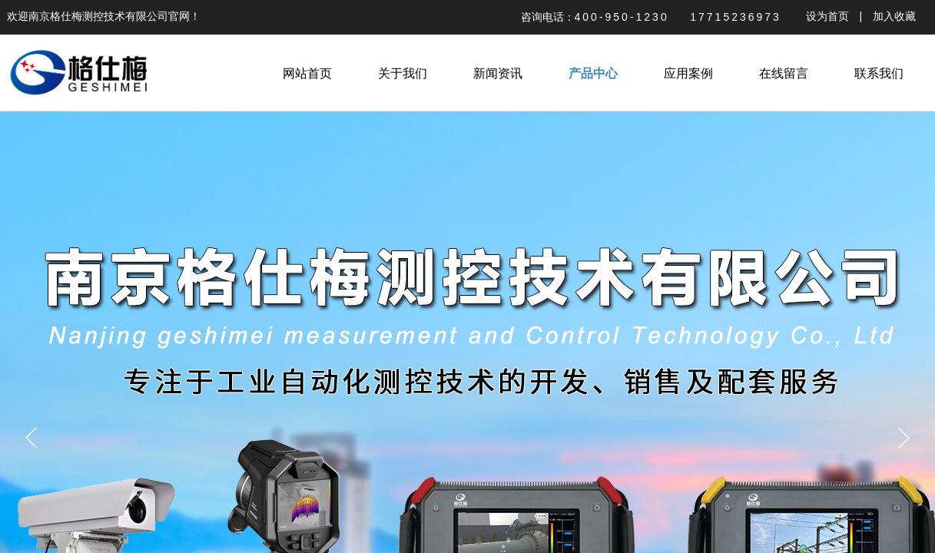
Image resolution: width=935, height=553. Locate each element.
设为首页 (827, 16)
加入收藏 (894, 16)
